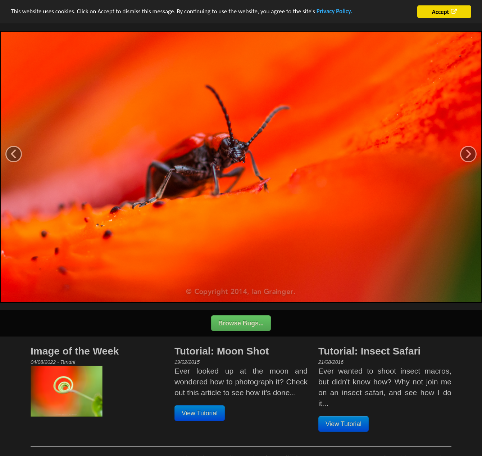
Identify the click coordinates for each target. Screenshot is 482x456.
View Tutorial (200, 411)
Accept (440, 10)
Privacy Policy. (334, 10)
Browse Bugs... (241, 321)
